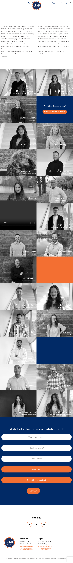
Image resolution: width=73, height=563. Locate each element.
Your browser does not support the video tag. (18, 213)
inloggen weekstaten (57, 3)
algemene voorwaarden (47, 558)
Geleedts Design (25, 558)
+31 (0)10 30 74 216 (26, 549)
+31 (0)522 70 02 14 (44, 549)
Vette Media (38, 558)
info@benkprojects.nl (26, 547)
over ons (23, 3)
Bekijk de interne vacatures (54, 111)
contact (47, 3)
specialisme (5, 3)
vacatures (15, 3)
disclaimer (64, 558)
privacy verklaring (57, 558)
